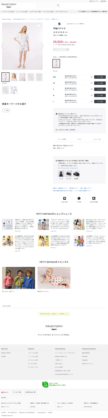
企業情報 (3, 412)
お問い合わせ (59, 363)
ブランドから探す (33, 353)
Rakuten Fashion (17, 5)
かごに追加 (100, 77)
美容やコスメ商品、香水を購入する (39, 403)
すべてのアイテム (33, 367)
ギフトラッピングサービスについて (68, 168)
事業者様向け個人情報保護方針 (27, 412)
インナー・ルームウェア (36, 19)
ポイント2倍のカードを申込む (65, 403)
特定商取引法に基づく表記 (62, 370)
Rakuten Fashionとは (61, 356)
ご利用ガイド (59, 360)
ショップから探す (33, 356)
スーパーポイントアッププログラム (65, 353)
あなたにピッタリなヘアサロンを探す (11, 403)
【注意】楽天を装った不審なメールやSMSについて (54, 314)
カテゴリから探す (33, 360)
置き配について (74, 188)
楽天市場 (103, 1)
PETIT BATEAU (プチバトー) (20, 19)
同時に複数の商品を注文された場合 (62, 191)
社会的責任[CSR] (41, 412)
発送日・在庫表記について (60, 188)
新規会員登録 (86, 353)
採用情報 (50, 412)
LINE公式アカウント (87, 363)
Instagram (85, 360)
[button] (2, 46)
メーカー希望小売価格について (82, 191)
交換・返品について (85, 188)
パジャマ (47, 19)
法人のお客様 (59, 367)
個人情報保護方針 (12, 412)
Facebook (84, 356)
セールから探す (32, 363)
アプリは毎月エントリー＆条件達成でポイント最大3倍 (92, 11)
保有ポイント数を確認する (91, 403)
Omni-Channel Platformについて (64, 374)
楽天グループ (93, 1)
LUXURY (3, 356)
